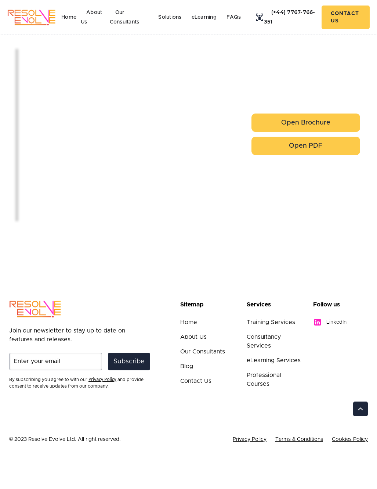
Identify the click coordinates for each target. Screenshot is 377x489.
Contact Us (345, 17)
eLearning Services (274, 360)
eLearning (204, 17)
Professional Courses (264, 379)
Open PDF (305, 146)
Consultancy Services (264, 341)
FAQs (233, 17)
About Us (193, 337)
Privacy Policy (250, 439)
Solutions (169, 17)
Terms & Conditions (299, 439)
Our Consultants (124, 17)
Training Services (271, 322)
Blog (186, 366)
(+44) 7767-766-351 (289, 17)
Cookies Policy (350, 439)
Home (68, 17)
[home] (31, 17)
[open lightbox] (42, 55)
